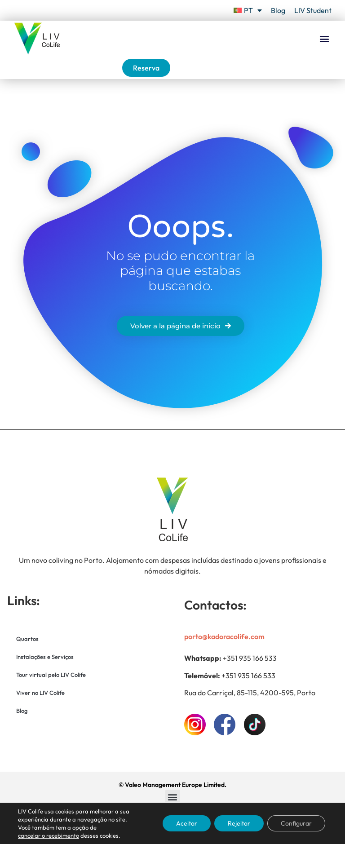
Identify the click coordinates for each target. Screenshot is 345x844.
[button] (324, 38)
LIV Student (313, 10)
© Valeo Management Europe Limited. (172, 785)
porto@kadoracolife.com (224, 636)
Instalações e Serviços (45, 656)
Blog (278, 10)
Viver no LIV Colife (40, 692)
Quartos (27, 638)
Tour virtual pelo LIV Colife (51, 674)
